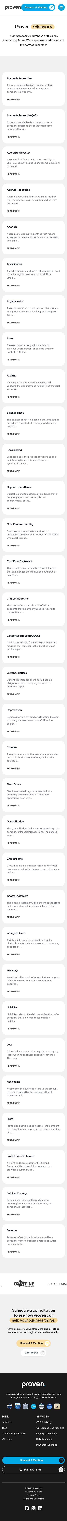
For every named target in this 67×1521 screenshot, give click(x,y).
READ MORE (13, 99)
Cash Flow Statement (19, 561)
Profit (10, 1118)
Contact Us (31, 1352)
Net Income (13, 1081)
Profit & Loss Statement (20, 1156)
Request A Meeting (36, 7)
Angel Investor (15, 301)
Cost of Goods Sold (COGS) (23, 635)
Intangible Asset (16, 933)
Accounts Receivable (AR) (22, 115)
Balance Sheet (15, 412)
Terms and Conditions (33, 1499)
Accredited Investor (18, 152)
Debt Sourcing (44, 1439)
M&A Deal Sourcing (46, 1444)
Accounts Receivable (19, 78)
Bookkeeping (14, 450)
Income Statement (17, 896)
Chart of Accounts (17, 598)
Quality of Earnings (46, 1433)
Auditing (11, 375)
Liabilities (12, 1007)
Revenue (12, 1230)
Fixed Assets (14, 784)
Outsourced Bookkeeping (50, 1427)
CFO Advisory (44, 1422)
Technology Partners (13, 1433)
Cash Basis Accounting (20, 524)
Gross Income (15, 858)
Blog (4, 1427)
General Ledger (16, 821)
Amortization (14, 264)
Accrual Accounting (18, 189)
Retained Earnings (17, 1193)
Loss (9, 1044)
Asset (10, 338)
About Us (7, 1422)
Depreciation (14, 710)
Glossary (7, 1439)
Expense (12, 747)
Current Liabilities (17, 672)
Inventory (12, 970)
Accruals (12, 227)
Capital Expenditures (19, 487)
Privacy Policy (33, 1495)
